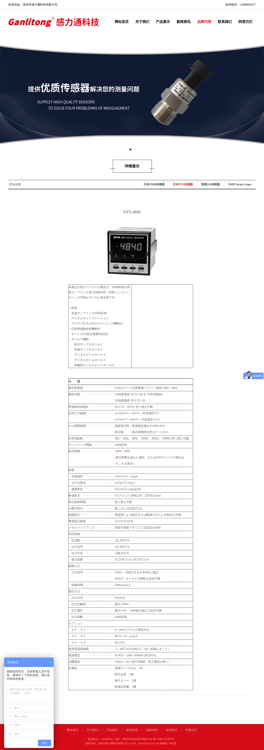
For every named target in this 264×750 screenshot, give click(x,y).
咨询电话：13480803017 (240, 4)
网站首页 (122, 22)
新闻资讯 (184, 22)
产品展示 (163, 22)
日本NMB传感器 (154, 184)
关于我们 (142, 22)
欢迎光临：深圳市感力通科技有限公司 (32, 4)
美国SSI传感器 (210, 184)
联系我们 (225, 22)
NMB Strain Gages (240, 184)
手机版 (172, 743)
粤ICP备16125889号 (163, 739)
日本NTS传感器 (183, 184)
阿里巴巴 (245, 22)
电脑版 (163, 743)
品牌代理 (204, 22)
